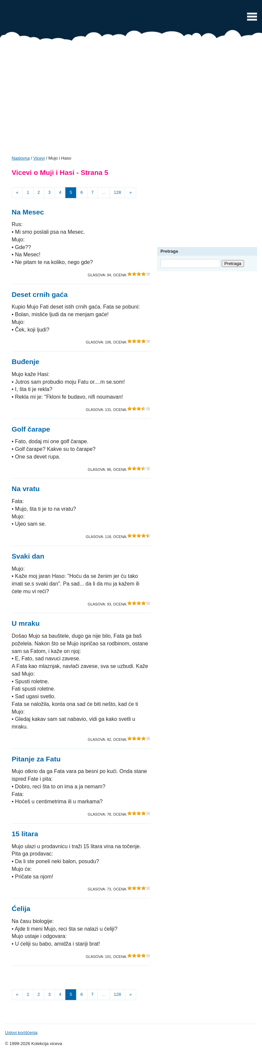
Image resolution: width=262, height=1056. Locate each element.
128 (117, 192)
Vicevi (131, 18)
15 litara (25, 834)
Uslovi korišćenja (21, 1032)
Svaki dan (28, 556)
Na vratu (26, 488)
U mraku (26, 623)
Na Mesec (28, 212)
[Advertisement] (131, 100)
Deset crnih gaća (40, 294)
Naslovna (21, 158)
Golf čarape (31, 429)
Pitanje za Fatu (36, 759)
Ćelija (21, 908)
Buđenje (25, 361)
